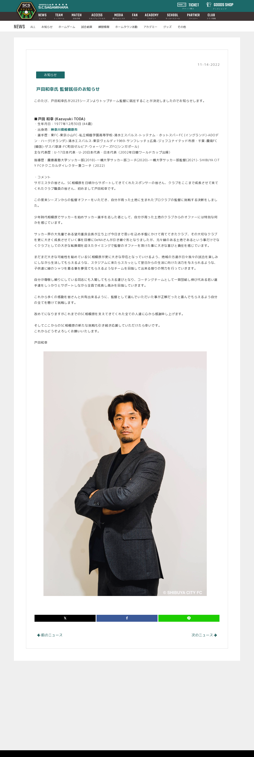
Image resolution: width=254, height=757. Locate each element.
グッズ (167, 27)
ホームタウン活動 (126, 27)
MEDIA (119, 16)
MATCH (77, 16)
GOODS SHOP (223, 5)
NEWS (42, 16)
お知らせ (47, 27)
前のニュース (50, 635)
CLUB (211, 16)
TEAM (59, 16)
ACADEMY (152, 16)
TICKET (190, 6)
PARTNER (193, 16)
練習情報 (103, 27)
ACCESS (97, 16)
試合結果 (86, 27)
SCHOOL (173, 16)
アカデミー (150, 27)
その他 (182, 27)
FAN (135, 16)
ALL (33, 27)
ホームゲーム (67, 27)
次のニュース (204, 635)
